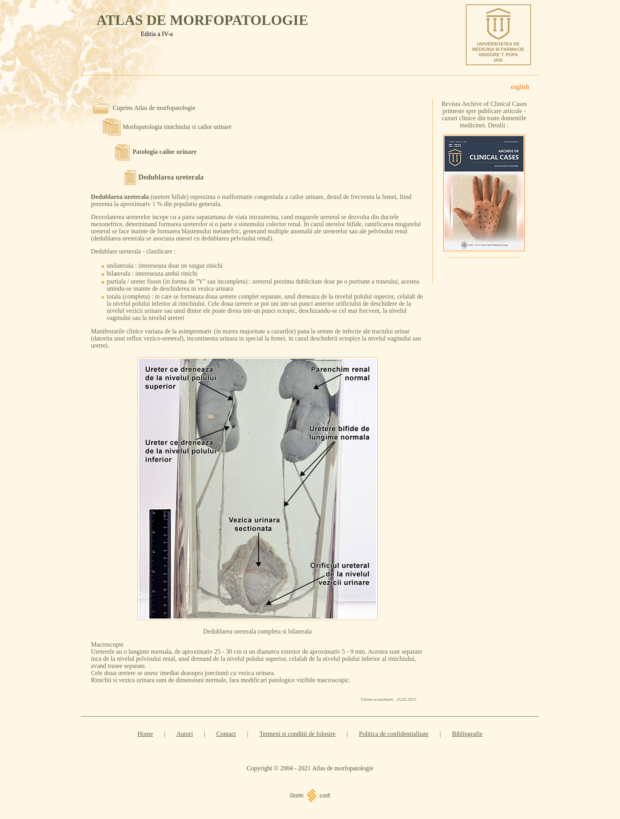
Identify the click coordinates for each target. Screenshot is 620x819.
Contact (226, 733)
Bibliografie (467, 733)
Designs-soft (310, 795)
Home (145, 733)
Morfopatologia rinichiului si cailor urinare (177, 126)
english (520, 86)
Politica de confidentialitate (394, 733)
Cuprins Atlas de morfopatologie (154, 107)
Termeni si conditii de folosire (297, 733)
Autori (184, 733)
